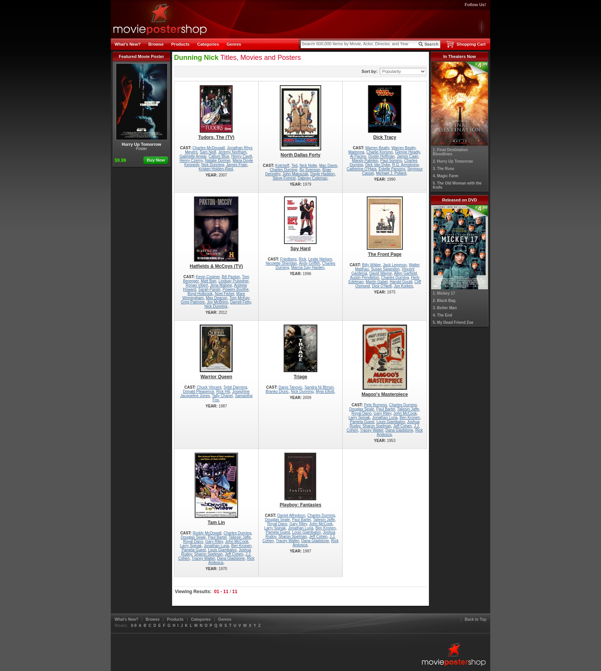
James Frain (236, 165)
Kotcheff (282, 165)
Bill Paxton (231, 277)
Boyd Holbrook (200, 294)
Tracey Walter (371, 430)
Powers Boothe (236, 289)
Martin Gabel (377, 282)
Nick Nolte (308, 165)
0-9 (133, 625)
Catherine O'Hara (362, 169)
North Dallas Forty (301, 121)
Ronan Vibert (197, 285)
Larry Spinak (359, 417)
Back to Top (475, 619)
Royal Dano (361, 413)
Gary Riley (382, 413)
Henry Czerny (191, 160)
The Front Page (384, 226)
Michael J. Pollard (391, 173)
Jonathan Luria (384, 417)
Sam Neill (208, 152)
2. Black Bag (444, 300)
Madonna (356, 152)
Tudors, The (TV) (216, 112)
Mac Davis (328, 165)
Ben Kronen (410, 417)
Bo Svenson (309, 170)
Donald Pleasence (198, 391)
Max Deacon (216, 298)
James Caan (407, 156)
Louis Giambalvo (390, 422)
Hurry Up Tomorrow (141, 105)
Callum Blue (219, 156)
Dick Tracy (384, 112)
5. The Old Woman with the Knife (457, 185)
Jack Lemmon (395, 265)
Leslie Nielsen (320, 259)
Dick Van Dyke (377, 165)
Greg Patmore (193, 302)
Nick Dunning (212, 165)
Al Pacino (358, 156)
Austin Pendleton (364, 277)
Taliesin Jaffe (408, 409)
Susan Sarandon (385, 269)
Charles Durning (283, 170)
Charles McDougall (208, 148)
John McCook (405, 413)
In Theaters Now (459, 56)
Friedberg (288, 259)
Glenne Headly (407, 152)
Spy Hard (301, 223)
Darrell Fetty (240, 302)
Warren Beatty (377, 148)
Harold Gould (401, 282)
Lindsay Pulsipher (233, 281)
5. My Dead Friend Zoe (453, 322)
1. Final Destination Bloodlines (450, 152)
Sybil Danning (235, 387)
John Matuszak (295, 174)
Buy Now (156, 160)
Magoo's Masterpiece (384, 361)
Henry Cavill (242, 156)
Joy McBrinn (217, 302)
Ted (294, 165)
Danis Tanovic (290, 387)
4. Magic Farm (445, 176)
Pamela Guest (362, 422)
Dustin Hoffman (381, 156)
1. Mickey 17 (444, 293)
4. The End (442, 315)
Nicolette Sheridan (281, 263)
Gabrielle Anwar (192, 156)
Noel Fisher (224, 294)
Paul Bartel (385, 409)
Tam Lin (216, 489)
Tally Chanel (222, 396)
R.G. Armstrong (405, 165)
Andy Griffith (309, 263)
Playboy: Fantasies (301, 480)
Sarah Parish (209, 289)
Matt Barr (209, 281)
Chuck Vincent (209, 387)
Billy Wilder (371, 265)
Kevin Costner (208, 277)
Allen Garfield (405, 273)
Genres (234, 44)
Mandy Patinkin (365, 160)
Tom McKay (240, 298)
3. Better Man (445, 308)
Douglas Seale (361, 409)
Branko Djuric (277, 391)
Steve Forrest (284, 178)
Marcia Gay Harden (308, 267)
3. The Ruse (443, 169)
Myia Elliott (325, 391)
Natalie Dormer (217, 160)
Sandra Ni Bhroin (318, 387)
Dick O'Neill (381, 286)
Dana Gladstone (399, 430)
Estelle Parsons (392, 169)
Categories (208, 44)
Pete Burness (375, 405)
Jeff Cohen (402, 426)
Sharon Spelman (377, 426)
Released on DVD (459, 200)
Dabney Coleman (312, 178)
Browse (156, 44)
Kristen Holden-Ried (216, 169)
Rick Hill (223, 391)
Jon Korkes (403, 286)
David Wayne (380, 273)
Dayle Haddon (322, 174)
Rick (302, 259)
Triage (301, 352)
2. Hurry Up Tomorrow (453, 161)
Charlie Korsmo (379, 152)
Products (180, 44)
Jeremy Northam (232, 152)
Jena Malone (221, 285)
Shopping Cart (471, 44)
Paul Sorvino (391, 160)
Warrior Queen (216, 352)
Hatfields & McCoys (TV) (216, 232)
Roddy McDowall (207, 533)
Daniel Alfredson (291, 515)
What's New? (128, 44)
